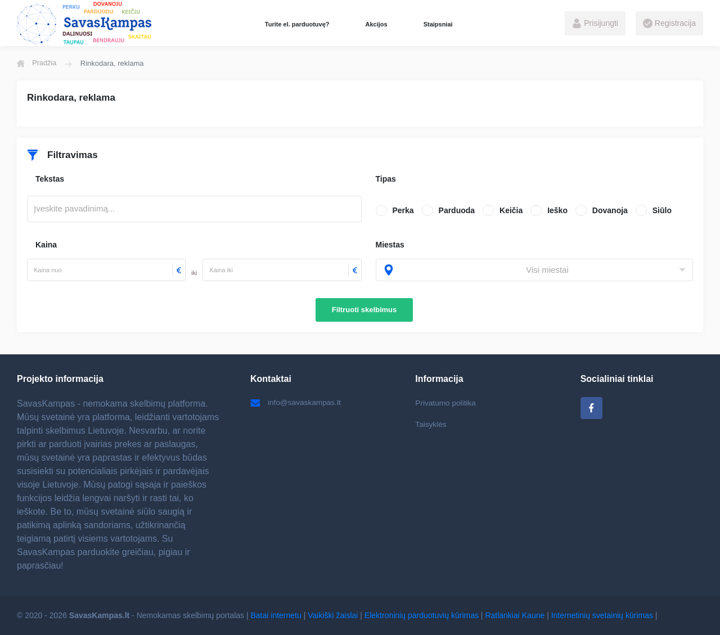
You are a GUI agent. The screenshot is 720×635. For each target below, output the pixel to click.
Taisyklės (431, 424)
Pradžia (37, 63)
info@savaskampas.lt (296, 402)
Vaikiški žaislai (333, 615)
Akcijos (376, 24)
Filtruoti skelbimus (364, 309)
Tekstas (49, 178)
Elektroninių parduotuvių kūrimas (421, 615)
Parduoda (457, 210)
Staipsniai (438, 24)
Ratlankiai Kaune (514, 615)
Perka (403, 210)
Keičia (511, 210)
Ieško (557, 210)
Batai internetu (276, 615)
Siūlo (662, 210)
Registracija (669, 24)
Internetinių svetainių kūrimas (602, 615)
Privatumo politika (446, 402)
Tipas (386, 178)
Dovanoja (610, 210)
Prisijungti (595, 24)
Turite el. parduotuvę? (297, 24)
